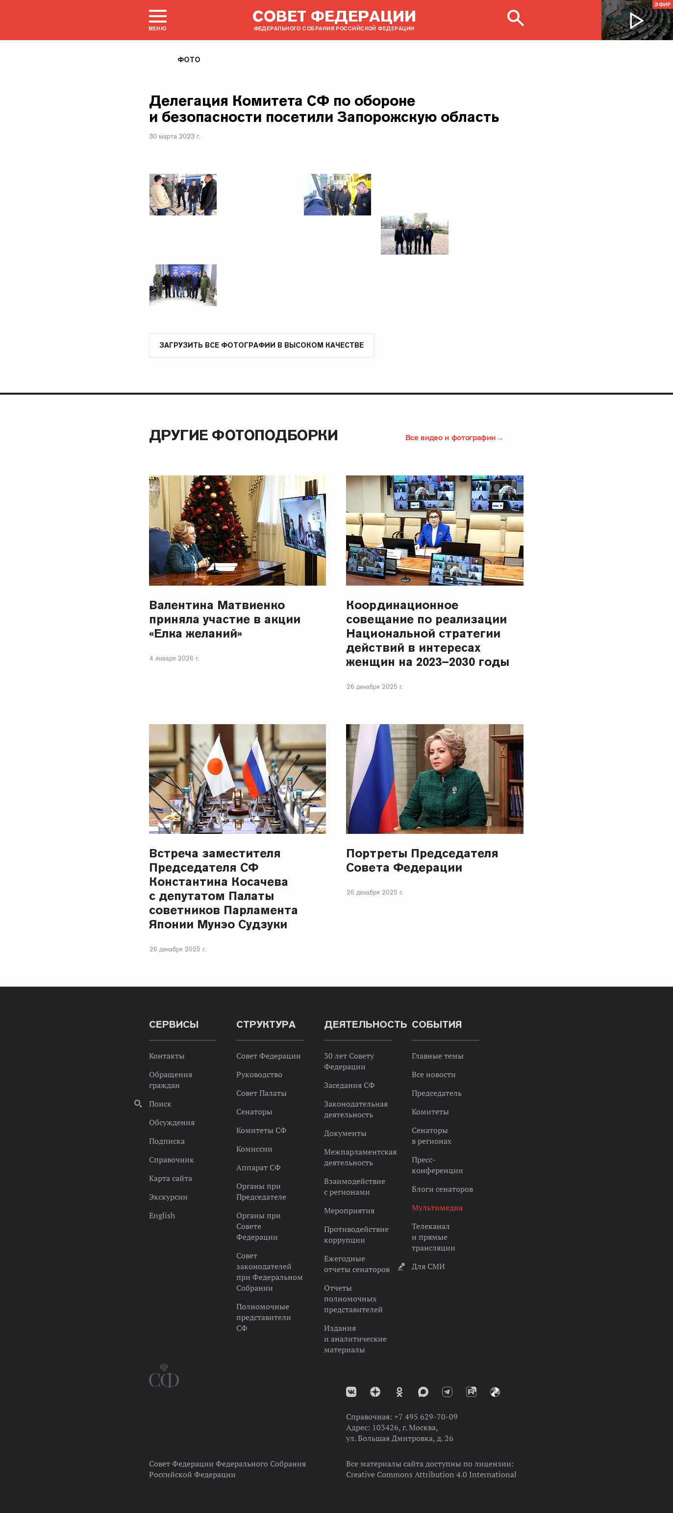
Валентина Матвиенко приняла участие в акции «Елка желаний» (224, 619)
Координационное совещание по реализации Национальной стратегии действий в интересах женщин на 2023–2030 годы (427, 634)
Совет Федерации (268, 1056)
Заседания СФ (349, 1085)
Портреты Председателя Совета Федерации (422, 860)
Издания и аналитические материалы (355, 1339)
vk (351, 1392)
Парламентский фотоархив (495, 1392)
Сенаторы (254, 1112)
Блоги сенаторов (442, 1189)
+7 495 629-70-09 (426, 1417)
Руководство (259, 1075)
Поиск (160, 1104)
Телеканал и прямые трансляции (433, 1237)
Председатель (437, 1093)
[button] (157, 20)
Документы (345, 1133)
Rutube (471, 1392)
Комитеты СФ (261, 1130)
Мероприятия (349, 1211)
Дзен (375, 1392)
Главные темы (438, 1056)
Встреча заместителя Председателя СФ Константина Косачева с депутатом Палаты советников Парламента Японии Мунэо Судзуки (223, 889)
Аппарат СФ (258, 1168)
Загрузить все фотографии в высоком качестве (261, 345)
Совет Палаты (261, 1093)
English (162, 1216)
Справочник (171, 1160)
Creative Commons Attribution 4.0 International (431, 1475)
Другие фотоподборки (243, 435)
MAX (423, 1392)
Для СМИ (428, 1267)
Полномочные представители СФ (263, 1317)
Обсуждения (172, 1123)
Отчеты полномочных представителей (353, 1299)
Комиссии (254, 1149)
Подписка (167, 1141)
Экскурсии (168, 1197)
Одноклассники (399, 1392)
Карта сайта (170, 1178)
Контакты (167, 1056)
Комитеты (430, 1112)
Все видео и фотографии (450, 437)
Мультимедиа (437, 1208)
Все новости (434, 1075)
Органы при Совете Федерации (258, 1226)
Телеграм (447, 1392)
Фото (188, 59)
